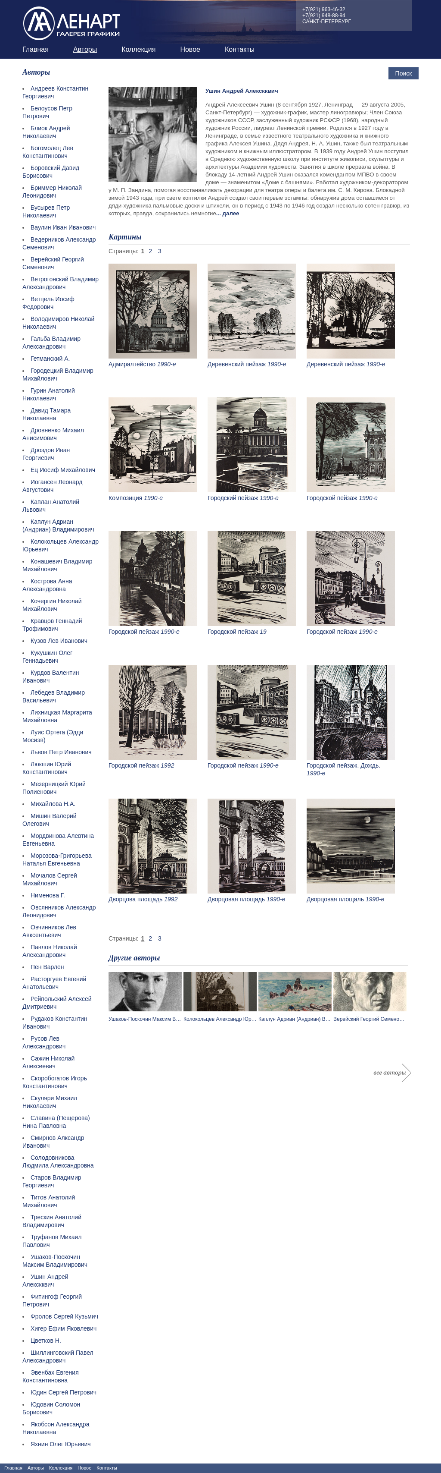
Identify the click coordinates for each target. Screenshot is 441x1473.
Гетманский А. (50, 358)
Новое (190, 49)
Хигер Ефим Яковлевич (63, 1328)
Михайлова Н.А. (53, 803)
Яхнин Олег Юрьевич (61, 1444)
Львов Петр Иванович (61, 752)
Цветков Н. (46, 1340)
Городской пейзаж (332, 497)
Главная (35, 49)
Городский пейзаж (233, 497)
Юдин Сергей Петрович (63, 1392)
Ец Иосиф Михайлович (63, 469)
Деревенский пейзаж (237, 364)
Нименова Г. (48, 895)
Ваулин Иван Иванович (63, 227)
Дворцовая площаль (335, 899)
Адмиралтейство (132, 364)
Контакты (240, 49)
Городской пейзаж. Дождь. (343, 765)
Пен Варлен (47, 966)
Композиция (125, 497)
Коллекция (138, 49)
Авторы (85, 49)
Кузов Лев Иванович (59, 640)
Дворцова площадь (135, 899)
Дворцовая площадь (236, 899)
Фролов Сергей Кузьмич (64, 1316)
